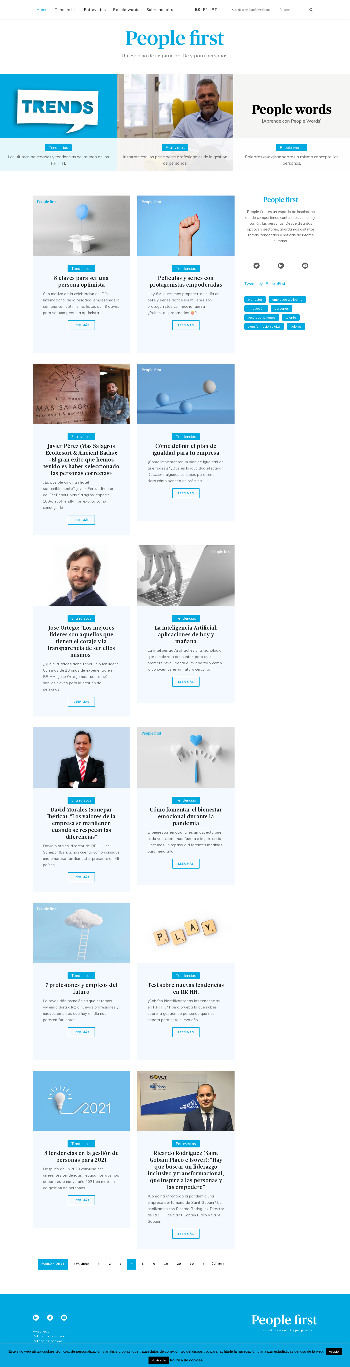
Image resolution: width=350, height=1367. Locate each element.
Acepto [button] (334, 1351)
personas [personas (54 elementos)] (281, 308)
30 (191, 1263)
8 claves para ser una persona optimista (81, 281)
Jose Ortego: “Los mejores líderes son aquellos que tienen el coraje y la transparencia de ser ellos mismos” (81, 641)
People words (126, 9)
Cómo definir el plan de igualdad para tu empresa (186, 450)
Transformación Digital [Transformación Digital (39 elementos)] (264, 326)
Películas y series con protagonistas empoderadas (186, 281)
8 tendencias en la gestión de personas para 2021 (81, 1157)
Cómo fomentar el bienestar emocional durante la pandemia (186, 816)
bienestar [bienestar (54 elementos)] (255, 299)
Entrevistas (95, 9)
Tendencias (66, 9)
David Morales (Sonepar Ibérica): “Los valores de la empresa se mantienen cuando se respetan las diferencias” (81, 823)
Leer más (81, 325)
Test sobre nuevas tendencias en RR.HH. (186, 989)
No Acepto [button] (158, 1360)
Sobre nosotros (161, 9)
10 (166, 1263)
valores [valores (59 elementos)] (296, 326)
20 (179, 1263)
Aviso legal (41, 1331)
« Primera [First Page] (81, 1263)
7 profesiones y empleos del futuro (81, 989)
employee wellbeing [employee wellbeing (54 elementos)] (287, 299)
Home (42, 9)
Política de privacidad (50, 1336)
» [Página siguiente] (203, 1263)
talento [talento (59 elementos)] (291, 317)
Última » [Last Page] (217, 1263)
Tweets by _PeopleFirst (264, 283)
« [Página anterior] (99, 1263)
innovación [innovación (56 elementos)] (256, 308)
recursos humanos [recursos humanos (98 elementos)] (262, 317)
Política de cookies (48, 1341)
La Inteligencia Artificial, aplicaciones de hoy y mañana (186, 634)
